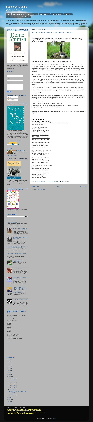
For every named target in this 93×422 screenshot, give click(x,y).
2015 (9, 374)
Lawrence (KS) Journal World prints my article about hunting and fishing (52, 32)
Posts (9, 97)
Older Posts (82, 186)
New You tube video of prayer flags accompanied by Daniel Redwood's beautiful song (17, 247)
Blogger (54, 418)
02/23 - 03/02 (13, 389)
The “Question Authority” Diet (13, 222)
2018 (9, 368)
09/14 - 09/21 (13, 380)
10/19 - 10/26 (13, 378)
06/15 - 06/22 (13, 382)
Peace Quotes (67, 14)
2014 (9, 376)
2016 (9, 372)
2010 (9, 403)
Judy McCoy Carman (20, 150)
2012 (9, 399)
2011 (9, 401)
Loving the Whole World (18, 268)
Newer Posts (35, 186)
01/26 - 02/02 (13, 394)
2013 (9, 397)
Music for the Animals (57, 14)
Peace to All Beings (15, 6)
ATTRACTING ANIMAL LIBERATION (18, 261)
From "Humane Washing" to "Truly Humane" (16, 253)
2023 (9, 359)
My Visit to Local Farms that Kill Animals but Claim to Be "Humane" (20, 229)
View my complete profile (12, 155)
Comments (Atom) (42, 189)
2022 (9, 361)
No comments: (55, 181)
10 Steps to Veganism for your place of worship (18, 16)
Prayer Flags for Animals (18, 14)
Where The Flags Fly (32, 14)
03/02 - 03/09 (13, 387)
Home (8, 14)
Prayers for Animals (44, 14)
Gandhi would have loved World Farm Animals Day (20, 278)
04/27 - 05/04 (13, 385)
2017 (9, 370)
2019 (9, 366)
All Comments (11, 99)
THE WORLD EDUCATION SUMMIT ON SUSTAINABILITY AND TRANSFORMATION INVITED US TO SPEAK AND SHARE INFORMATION (20, 290)
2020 (9, 364)
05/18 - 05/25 (13, 383)
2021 (9, 363)
